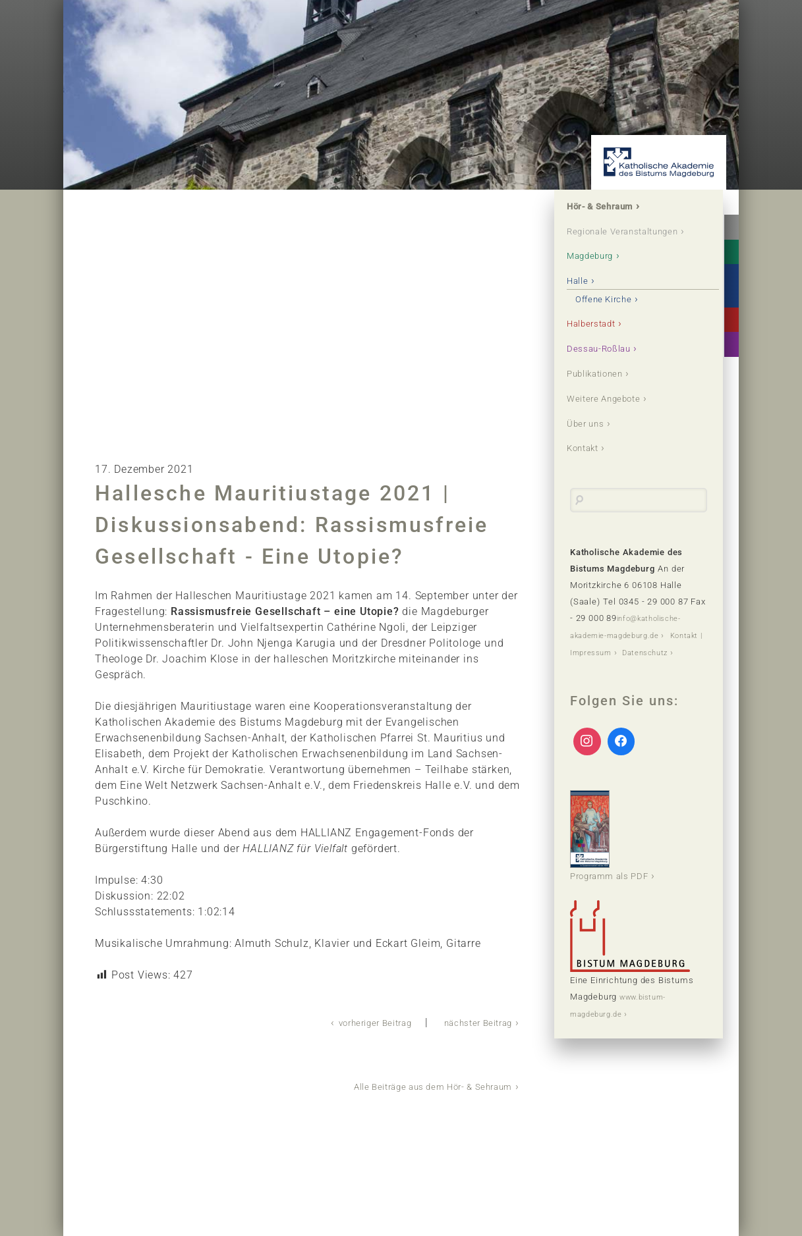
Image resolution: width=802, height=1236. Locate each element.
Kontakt (590, 478)
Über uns (593, 452)
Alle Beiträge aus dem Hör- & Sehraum (414, 1085)
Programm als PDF (618, 881)
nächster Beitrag (470, 1022)
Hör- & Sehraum (611, 208)
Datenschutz (596, 698)
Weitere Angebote (615, 425)
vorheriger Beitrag (349, 1022)
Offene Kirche (615, 320)
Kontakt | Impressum (614, 681)
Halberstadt (600, 346)
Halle (583, 302)
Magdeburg (599, 276)
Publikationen (605, 399)
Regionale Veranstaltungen (612, 242)
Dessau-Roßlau (608, 373)
